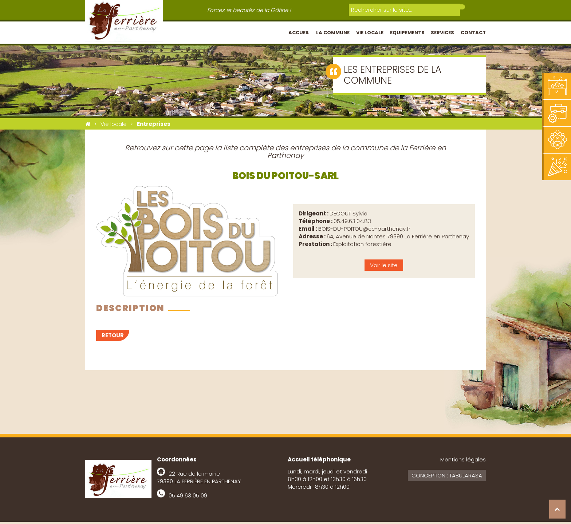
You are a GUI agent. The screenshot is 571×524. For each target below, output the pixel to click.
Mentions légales (463, 461)
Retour (113, 337)
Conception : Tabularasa (446, 477)
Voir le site (384, 267)
